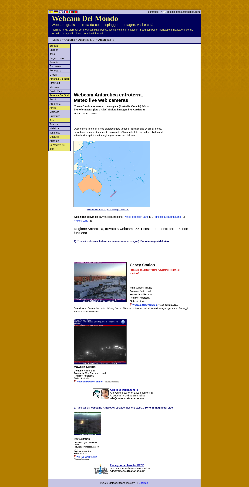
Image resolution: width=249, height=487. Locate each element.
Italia (52, 54)
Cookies (143, 483)
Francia (54, 62)
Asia (52, 120)
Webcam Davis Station (87, 457)
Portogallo (55, 70)
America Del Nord (60, 79)
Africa (53, 107)
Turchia (54, 124)
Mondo (56, 39)
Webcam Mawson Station (90, 381)
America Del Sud (59, 95)
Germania (55, 66)
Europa (54, 45)
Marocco (54, 112)
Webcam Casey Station (144, 305)
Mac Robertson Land (136, 216)
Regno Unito (57, 58)
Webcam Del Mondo (85, 18)
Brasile (53, 99)
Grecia (53, 74)
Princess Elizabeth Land (167, 216)
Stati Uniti (55, 83)
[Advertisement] (137, 67)
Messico (54, 87)
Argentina (55, 103)
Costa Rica (56, 91)
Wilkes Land (81, 220)
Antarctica (104, 39)
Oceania (69, 39)
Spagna (54, 50)
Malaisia (54, 128)
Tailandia (55, 132)
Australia (83, 39)
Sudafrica (55, 116)
